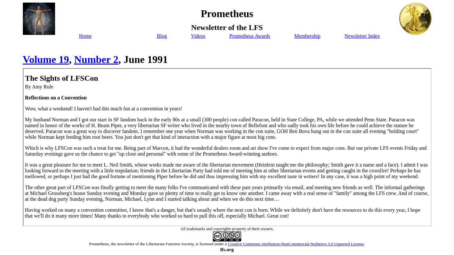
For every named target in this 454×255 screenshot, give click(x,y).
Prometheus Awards (249, 36)
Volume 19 (46, 59)
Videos (198, 36)
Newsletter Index (362, 36)
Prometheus (99, 243)
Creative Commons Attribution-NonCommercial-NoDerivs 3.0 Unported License (296, 243)
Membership (307, 36)
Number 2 (96, 59)
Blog (162, 36)
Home (85, 36)
